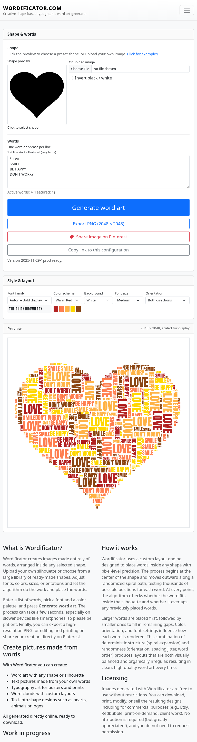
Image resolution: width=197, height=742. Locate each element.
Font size (122, 293)
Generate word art (98, 207)
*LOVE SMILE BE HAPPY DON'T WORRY (98, 171)
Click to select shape (22, 127)
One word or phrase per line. (31, 149)
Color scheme (64, 293)
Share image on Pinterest (98, 237)
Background (93, 293)
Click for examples (142, 54)
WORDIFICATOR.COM (45, 10)
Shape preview (18, 61)
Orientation (154, 293)
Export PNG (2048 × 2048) (98, 224)
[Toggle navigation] (187, 10)
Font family (16, 293)
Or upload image (82, 62)
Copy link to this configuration (98, 250)
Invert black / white (93, 78)
